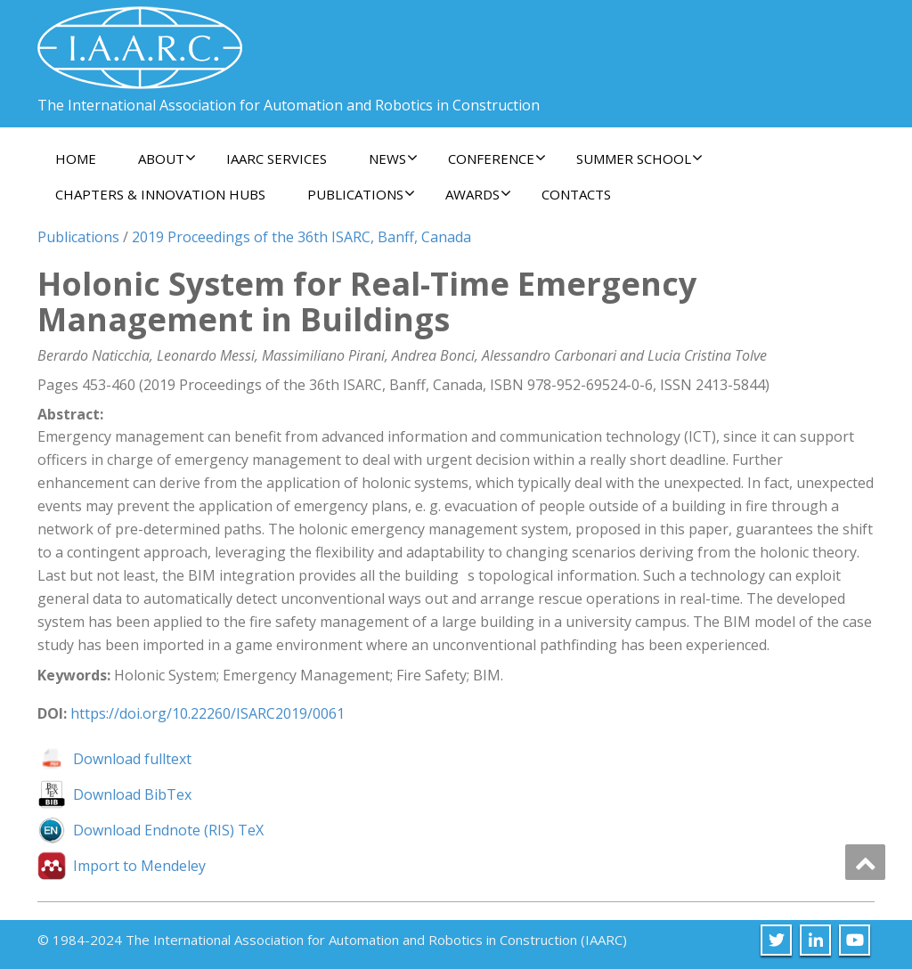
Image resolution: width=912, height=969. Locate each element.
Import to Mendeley (139, 865)
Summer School (639, 158)
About (167, 158)
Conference (497, 158)
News (393, 158)
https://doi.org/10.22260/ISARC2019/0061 (207, 713)
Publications (361, 194)
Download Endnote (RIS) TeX (168, 830)
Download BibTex (132, 794)
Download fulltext (132, 759)
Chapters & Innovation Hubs (160, 194)
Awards (478, 194)
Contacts (576, 194)
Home (75, 158)
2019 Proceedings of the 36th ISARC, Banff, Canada (301, 237)
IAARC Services (276, 158)
